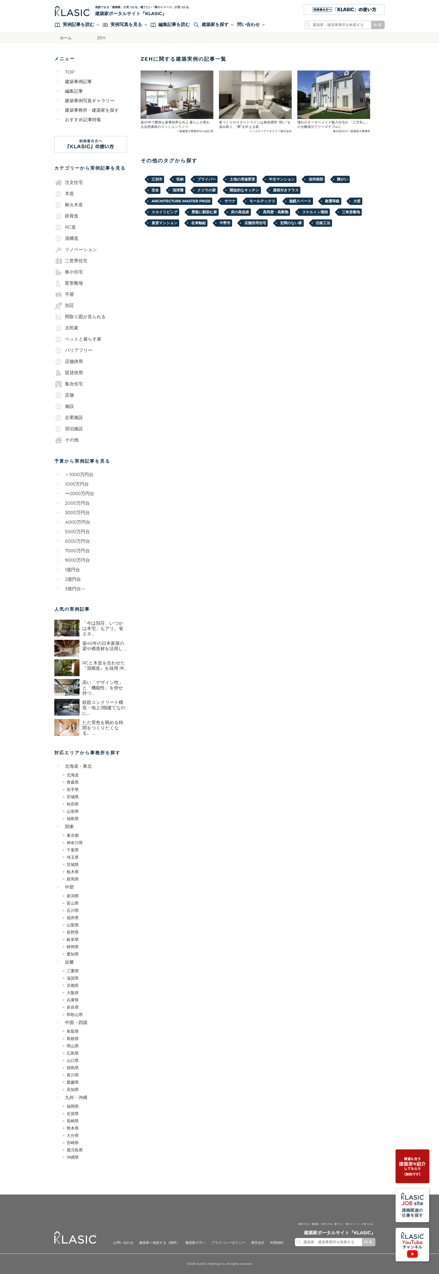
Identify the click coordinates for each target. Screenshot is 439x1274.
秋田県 (73, 804)
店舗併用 (68, 362)
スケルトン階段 (315, 212)
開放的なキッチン (244, 190)
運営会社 (258, 1243)
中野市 (225, 223)
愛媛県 (73, 1082)
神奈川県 (75, 842)
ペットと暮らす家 (77, 339)
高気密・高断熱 (275, 212)
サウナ (229, 201)
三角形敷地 (351, 212)
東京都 (73, 835)
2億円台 (73, 579)
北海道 (73, 774)
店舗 (64, 395)
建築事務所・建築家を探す (92, 110)
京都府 (73, 985)
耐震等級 (332, 201)
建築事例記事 (78, 82)
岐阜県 (73, 939)
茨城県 (73, 864)
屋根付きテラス (286, 190)
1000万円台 (77, 484)
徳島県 (73, 1067)
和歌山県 (75, 1014)
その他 (66, 440)
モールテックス (262, 201)
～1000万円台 (79, 474)
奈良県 (73, 1007)
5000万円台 (77, 532)
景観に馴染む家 (204, 212)
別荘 (64, 306)
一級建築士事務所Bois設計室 (195, 131)
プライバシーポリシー (228, 1243)
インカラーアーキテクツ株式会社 (270, 131)
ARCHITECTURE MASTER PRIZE (181, 201)
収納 (180, 179)
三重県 (73, 970)
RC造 (65, 227)
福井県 (73, 917)
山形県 (73, 811)
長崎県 (73, 1120)
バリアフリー (73, 350)
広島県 (73, 1053)
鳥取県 (73, 1031)
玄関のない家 (291, 223)
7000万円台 (77, 551)
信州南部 (316, 179)
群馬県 (73, 879)
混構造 (66, 239)
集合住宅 (68, 384)
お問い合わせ (123, 1243)
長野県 (73, 932)
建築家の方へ (195, 1243)
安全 (155, 190)
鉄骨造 (66, 216)
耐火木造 (68, 205)
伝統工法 (323, 223)
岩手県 (73, 789)
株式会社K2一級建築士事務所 (351, 131)
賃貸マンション (164, 223)
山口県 (73, 1060)
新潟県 (73, 895)
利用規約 (277, 1243)
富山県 (73, 903)
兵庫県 (73, 1000)
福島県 (73, 818)
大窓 (357, 201)
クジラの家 (206, 190)
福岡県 (73, 1106)
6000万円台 (77, 541)
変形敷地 (68, 283)
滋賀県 (73, 978)
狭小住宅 (68, 272)
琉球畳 (178, 190)
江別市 (156, 179)
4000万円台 (77, 522)
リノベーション (75, 250)
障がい (342, 179)
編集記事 (74, 91)
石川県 (73, 910)
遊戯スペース (300, 201)
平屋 (64, 295)
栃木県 (73, 871)
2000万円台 (77, 503)
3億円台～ (75, 589)
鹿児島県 (75, 1150)
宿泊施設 (68, 429)
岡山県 (73, 1045)
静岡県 (73, 946)
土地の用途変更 (242, 179)
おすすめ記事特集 (83, 120)
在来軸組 (198, 223)
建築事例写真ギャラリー (90, 101)
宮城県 (73, 796)
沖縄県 (73, 1157)
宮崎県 (73, 1142)
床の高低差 (240, 212)
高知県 (73, 1089)
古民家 (66, 328)
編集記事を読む (170, 24)
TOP (69, 72)
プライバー (206, 179)
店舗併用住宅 (255, 223)
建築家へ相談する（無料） (159, 1243)
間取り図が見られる (80, 317)
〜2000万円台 (79, 494)
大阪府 (73, 992)
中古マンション (282, 179)
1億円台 (72, 570)
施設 (64, 406)
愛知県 (73, 954)
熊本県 (73, 1128)
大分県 (73, 1135)
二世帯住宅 (70, 261)
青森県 (73, 782)
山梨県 (73, 925)
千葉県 (73, 850)
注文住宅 (68, 183)
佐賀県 (73, 1113)
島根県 (73, 1038)
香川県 (73, 1075)
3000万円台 (77, 513)
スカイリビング (164, 212)
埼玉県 (73, 857)
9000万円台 (77, 560)
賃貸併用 (68, 373)
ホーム (66, 37)
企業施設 (68, 418)
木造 (64, 194)
